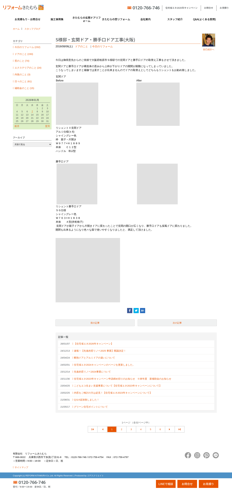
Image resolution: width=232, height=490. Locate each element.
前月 (17, 126)
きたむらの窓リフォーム (116, 19)
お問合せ (208, 7)
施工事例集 (57, 19)
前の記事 (95, 323)
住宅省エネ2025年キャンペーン (181, 7)
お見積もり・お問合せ (27, 19)
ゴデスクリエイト (95, 475)
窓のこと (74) (22, 60)
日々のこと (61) (23, 81)
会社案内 (145, 19)
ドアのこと (81, 46)
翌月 (47, 126)
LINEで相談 (165, 484)
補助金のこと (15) (24, 88)
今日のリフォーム (102, 46)
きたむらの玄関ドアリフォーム (86, 19)
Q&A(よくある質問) (204, 19)
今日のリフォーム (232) (27, 47)
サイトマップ (21, 467)
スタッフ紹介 (175, 19)
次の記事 (177, 323)
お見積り (224, 7)
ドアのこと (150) (24, 54)
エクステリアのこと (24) (28, 67)
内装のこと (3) (22, 74)
